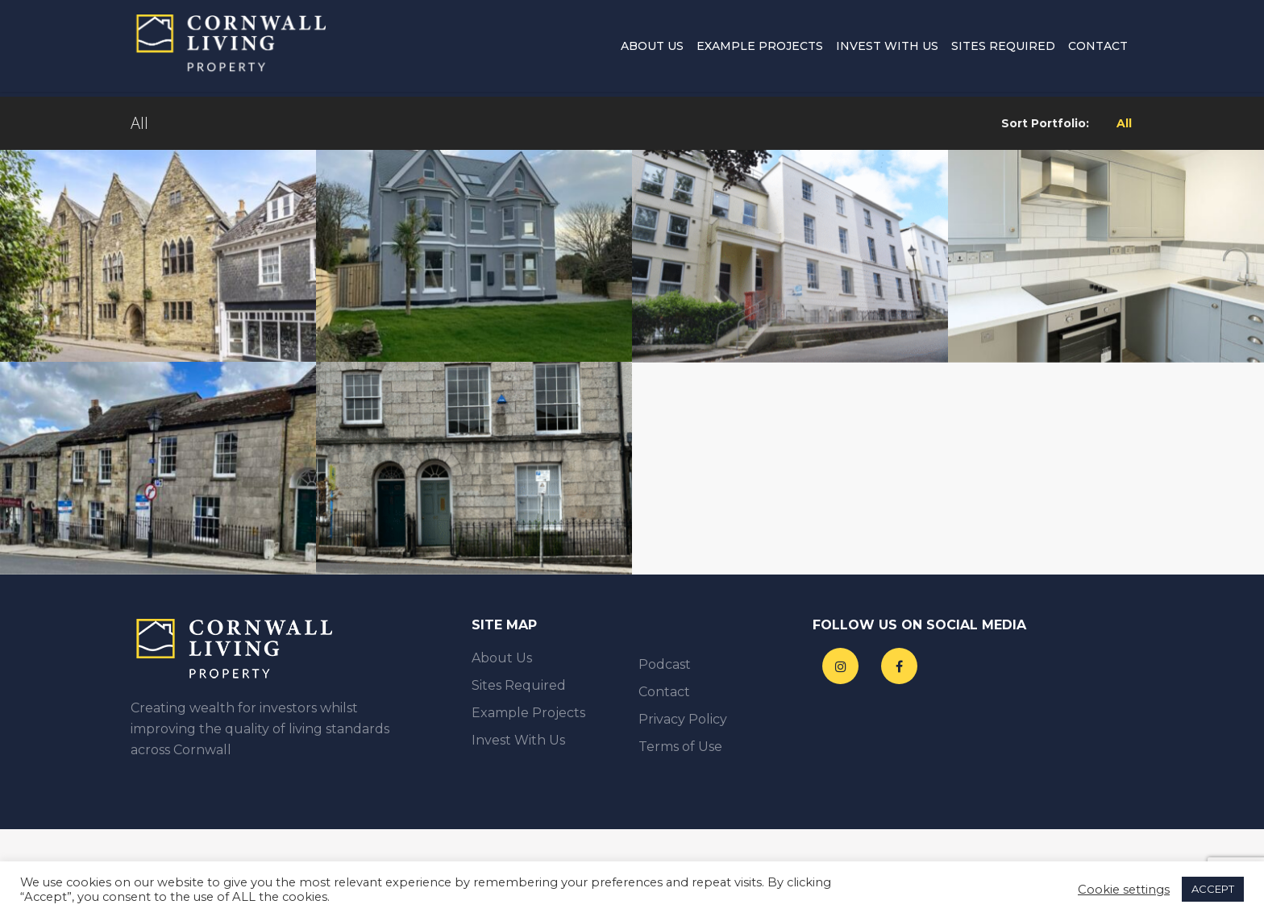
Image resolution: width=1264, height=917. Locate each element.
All (1124, 123)
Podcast (664, 664)
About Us (652, 48)
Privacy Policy (682, 719)
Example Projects (759, 48)
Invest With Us (887, 48)
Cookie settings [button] (1124, 889)
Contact (1098, 48)
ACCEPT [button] (1212, 888)
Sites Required (1003, 48)
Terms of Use (680, 746)
